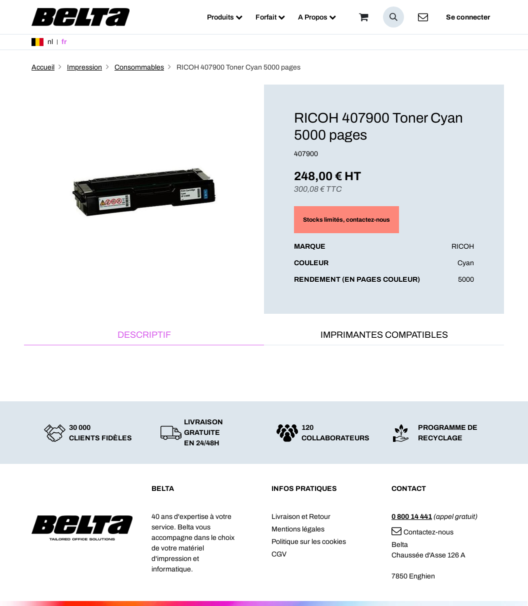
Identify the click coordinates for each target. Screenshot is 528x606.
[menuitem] (224, 17)
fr (64, 42)
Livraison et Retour (301, 516)
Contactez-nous (423, 532)
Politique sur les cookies (309, 541)
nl (50, 42)
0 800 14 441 (412, 516)
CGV (279, 554)
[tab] (144, 335)
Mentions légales (298, 529)
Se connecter (468, 17)
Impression (84, 67)
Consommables (139, 67)
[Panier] (363, 17)
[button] (393, 17)
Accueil (43, 67)
